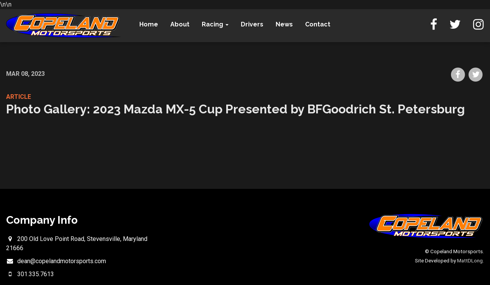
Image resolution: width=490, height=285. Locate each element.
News (284, 24)
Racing (215, 24)
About (179, 24)
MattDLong (470, 260)
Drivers (252, 24)
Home (148, 24)
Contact (317, 24)
